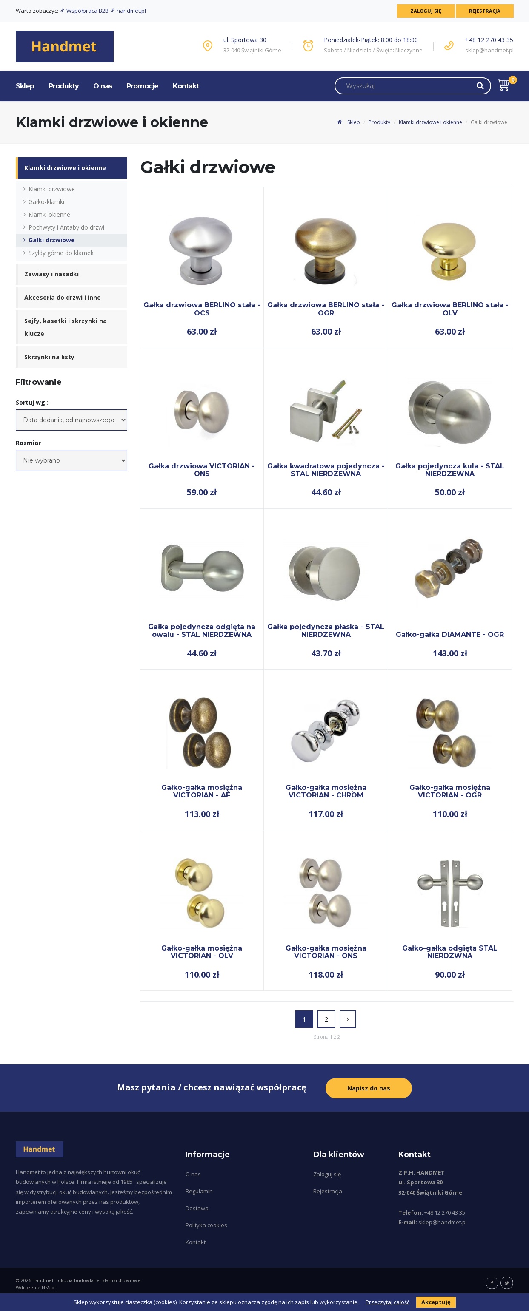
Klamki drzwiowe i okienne (430, 122)
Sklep (25, 86)
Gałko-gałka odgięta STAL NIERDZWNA (450, 952)
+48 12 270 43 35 (489, 40)
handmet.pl (128, 10)
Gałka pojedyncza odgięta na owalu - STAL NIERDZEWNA (201, 630)
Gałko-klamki (46, 202)
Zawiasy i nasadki (51, 274)
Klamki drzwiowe (52, 189)
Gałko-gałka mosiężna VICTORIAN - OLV (201, 952)
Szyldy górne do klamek (61, 253)
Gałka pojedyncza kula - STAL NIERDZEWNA (449, 470)
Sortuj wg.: (32, 402)
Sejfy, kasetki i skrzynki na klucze (65, 327)
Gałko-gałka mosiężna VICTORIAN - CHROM (326, 791)
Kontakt (186, 86)
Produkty (64, 86)
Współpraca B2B (85, 10)
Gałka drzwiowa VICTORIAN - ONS (202, 470)
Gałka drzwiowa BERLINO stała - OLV (450, 309)
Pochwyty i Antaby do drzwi (66, 227)
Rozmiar (28, 443)
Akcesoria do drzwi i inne (62, 297)
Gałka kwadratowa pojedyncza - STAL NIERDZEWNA (326, 470)
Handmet (43, 1279)
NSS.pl (49, 1286)
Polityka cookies (206, 1224)
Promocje (142, 86)
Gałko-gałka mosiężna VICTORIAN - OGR (449, 791)
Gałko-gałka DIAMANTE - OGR (450, 634)
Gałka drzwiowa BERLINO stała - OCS (201, 309)
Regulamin (199, 1190)
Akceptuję (436, 1302)
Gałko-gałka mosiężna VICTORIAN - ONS (326, 952)
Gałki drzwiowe (52, 240)
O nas (102, 86)
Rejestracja (484, 11)
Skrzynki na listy (49, 357)
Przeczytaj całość (387, 1302)
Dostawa (197, 1207)
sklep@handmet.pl (489, 50)
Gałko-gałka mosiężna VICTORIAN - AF (201, 791)
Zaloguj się (423, 11)
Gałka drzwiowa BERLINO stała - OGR (325, 309)
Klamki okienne (49, 214)
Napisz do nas (368, 1087)
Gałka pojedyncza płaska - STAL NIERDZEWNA (325, 630)
